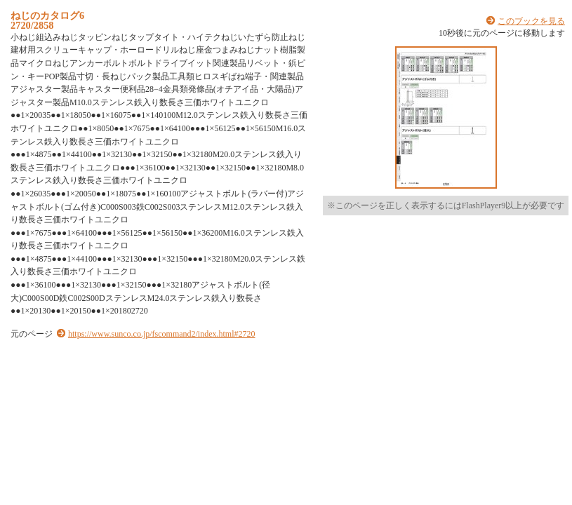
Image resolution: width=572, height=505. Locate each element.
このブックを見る (531, 21)
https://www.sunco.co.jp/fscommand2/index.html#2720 (161, 334)
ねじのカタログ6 (47, 15)
